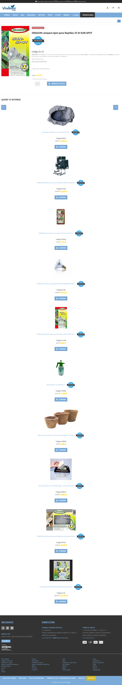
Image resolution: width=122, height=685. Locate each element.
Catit (63, 659)
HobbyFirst (96, 661)
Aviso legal (22, 678)
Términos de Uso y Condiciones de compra (61, 678)
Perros (7, 15)
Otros (58, 15)
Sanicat (95, 668)
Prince (3, 668)
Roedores (31, 15)
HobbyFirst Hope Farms (69, 662)
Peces (50, 15)
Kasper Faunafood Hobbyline (40, 664)
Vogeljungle (96, 670)
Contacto (81, 678)
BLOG (75, 15)
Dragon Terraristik (7, 661)
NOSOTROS (91, 678)
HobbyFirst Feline (37, 662)
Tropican (34, 670)
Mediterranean (5, 666)
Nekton (64, 666)
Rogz (63, 668)
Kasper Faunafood (98, 662)
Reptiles (41, 15)
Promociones (88, 15)
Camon (34, 659)
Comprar (61, 147)
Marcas (66, 15)
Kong (94, 664)
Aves (22, 15)
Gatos (15, 15)
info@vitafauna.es (61, 638)
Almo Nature (5, 659)
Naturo (34, 666)
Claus (94, 659)
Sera (2, 670)
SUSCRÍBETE (5, 641)
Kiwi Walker (66, 664)
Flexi (63, 661)
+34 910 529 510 (88, 638)
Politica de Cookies (9, 678)
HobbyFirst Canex (6, 662)
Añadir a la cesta (57, 84)
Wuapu (3, 671)
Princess (34, 668)
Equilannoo (35, 661)
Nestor (95, 666)
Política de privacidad (36, 678)
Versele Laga (66, 670)
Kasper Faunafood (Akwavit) (9, 664)
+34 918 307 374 (48, 638)
